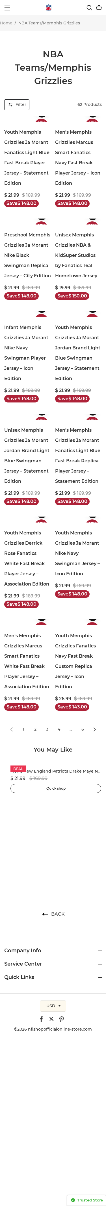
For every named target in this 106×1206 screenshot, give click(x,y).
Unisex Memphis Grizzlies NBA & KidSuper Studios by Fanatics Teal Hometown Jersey (76, 255)
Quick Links (19, 977)
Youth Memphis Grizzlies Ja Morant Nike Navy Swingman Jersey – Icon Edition (77, 553)
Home (6, 23)
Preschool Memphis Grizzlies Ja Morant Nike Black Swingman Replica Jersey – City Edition (27, 255)
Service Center (23, 964)
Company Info (22, 950)
